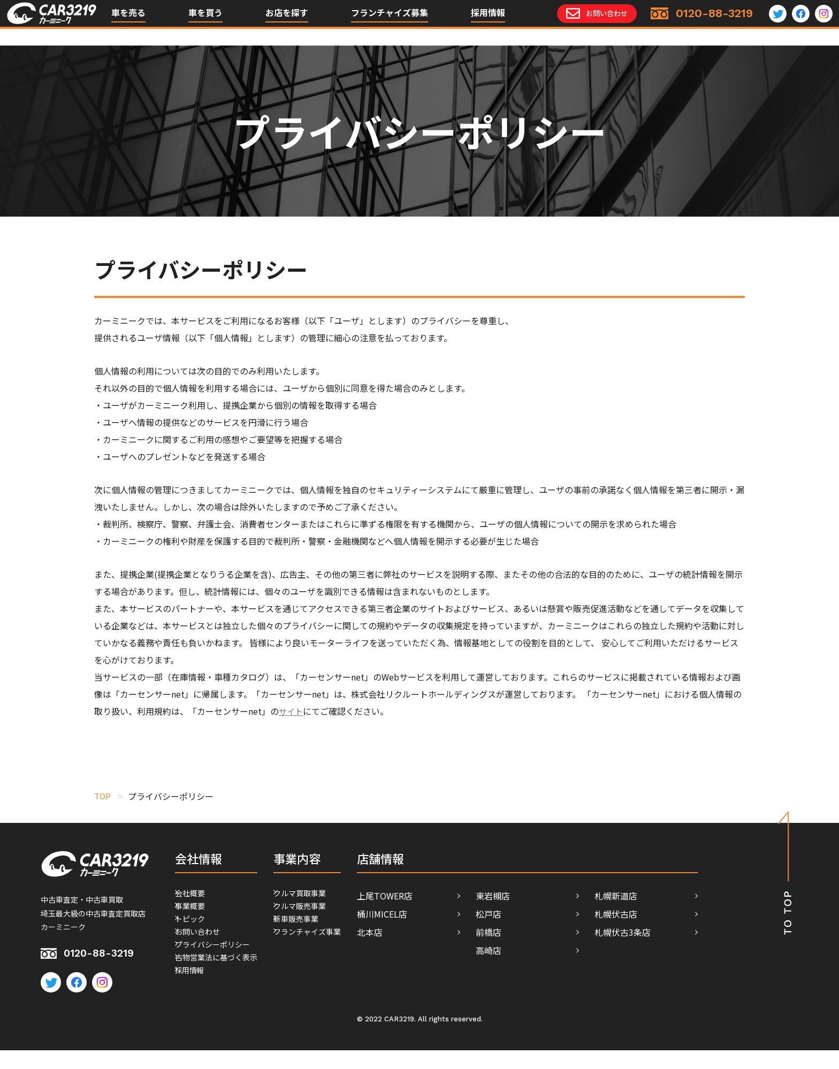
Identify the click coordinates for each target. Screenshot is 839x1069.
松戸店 (545, 913)
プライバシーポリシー (218, 968)
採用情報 (488, 21)
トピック (192, 932)
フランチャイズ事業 (332, 950)
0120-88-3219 (104, 956)
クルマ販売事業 (324, 913)
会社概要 (192, 895)
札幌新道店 (672, 895)
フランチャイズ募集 (389, 21)
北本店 (426, 932)
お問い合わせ (200, 950)
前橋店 (545, 932)
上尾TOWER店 (441, 895)
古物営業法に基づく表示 (222, 986)
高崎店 (545, 950)
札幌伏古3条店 (679, 932)
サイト (291, 711)
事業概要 (192, 913)
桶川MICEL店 (439, 913)
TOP (103, 796)
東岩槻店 (549, 895)
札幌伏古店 (672, 913)
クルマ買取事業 (324, 895)
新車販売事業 (320, 932)
